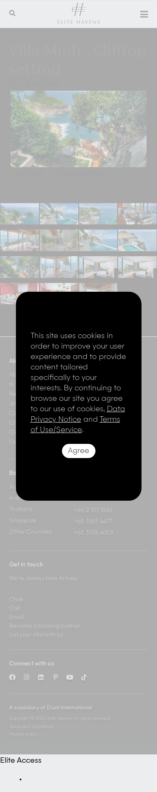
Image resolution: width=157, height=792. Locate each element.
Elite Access (20, 760)
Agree (78, 451)
